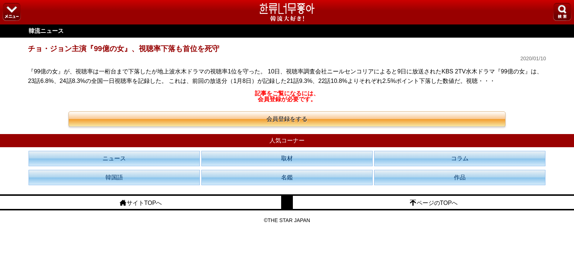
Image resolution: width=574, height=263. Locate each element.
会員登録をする (287, 119)
